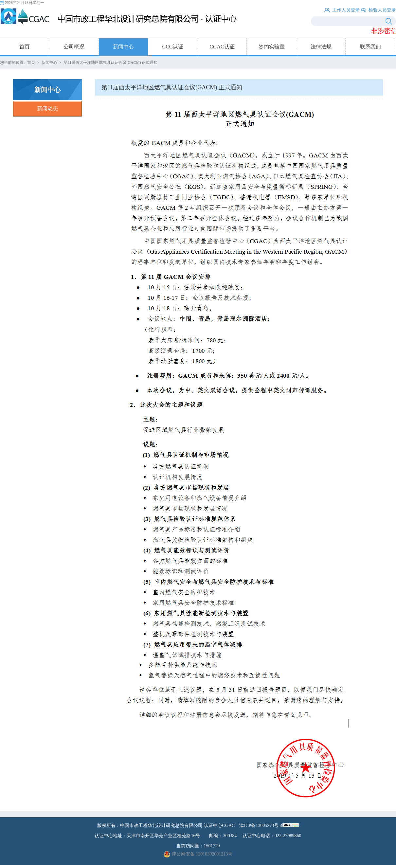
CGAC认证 (221, 46)
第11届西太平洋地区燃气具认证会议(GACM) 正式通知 (111, 62)
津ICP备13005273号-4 (260, 825)
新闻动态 (47, 108)
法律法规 (321, 46)
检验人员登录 (382, 10)
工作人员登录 (346, 10)
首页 (24, 46)
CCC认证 (172, 46)
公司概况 (73, 46)
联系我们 (370, 46)
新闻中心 (123, 46)
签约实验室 (272, 46)
